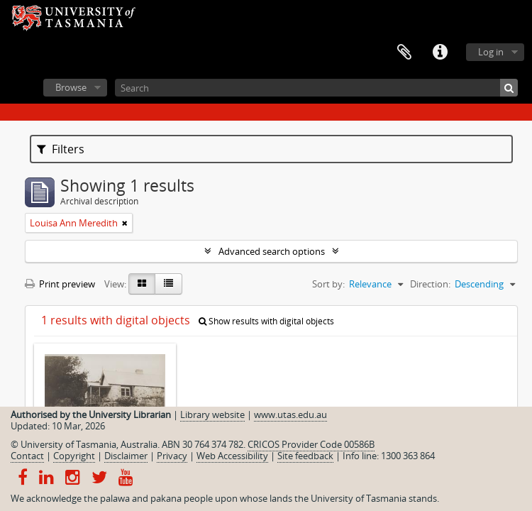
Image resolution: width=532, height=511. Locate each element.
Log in (491, 51)
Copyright (74, 455)
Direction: (430, 284)
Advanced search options (271, 251)
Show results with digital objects (266, 321)
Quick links (440, 52)
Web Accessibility (232, 455)
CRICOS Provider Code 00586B (311, 444)
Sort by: (328, 284)
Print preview (60, 284)
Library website (212, 414)
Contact (27, 455)
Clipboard (404, 52)
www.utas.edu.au (290, 414)
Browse (71, 87)
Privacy (172, 455)
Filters (60, 149)
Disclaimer (126, 455)
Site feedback (305, 455)
